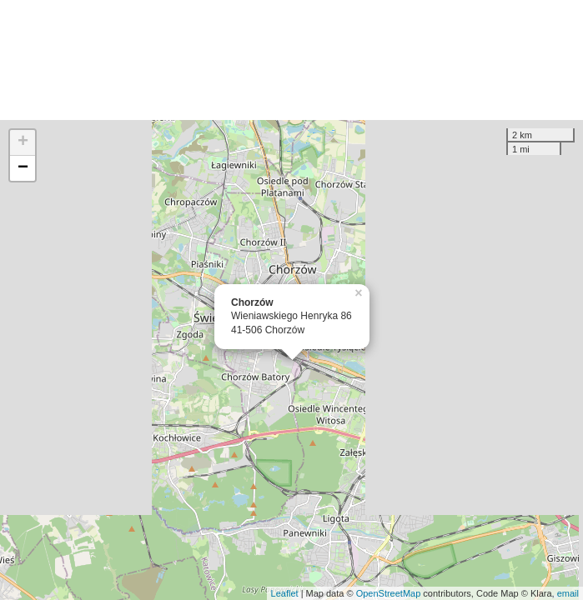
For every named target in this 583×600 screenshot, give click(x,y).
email (568, 593)
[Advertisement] (291, 60)
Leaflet (285, 593)
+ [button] (23, 142)
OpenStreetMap (388, 593)
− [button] (23, 168)
